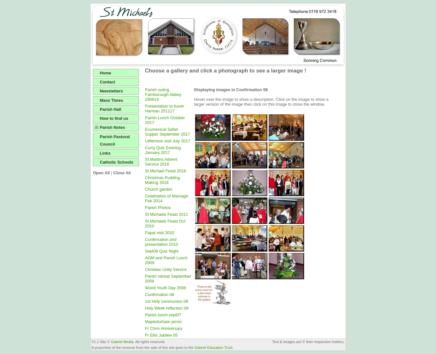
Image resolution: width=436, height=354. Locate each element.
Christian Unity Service (166, 269)
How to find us (114, 118)
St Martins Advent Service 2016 (161, 162)
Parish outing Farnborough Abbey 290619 (163, 94)
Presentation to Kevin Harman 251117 (164, 108)
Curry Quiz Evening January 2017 (163, 150)
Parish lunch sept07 (163, 314)
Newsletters (111, 91)
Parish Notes (112, 127)
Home (105, 73)
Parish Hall (110, 109)
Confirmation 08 (159, 294)
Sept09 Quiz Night (162, 251)
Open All (101, 172)
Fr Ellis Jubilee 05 (161, 335)
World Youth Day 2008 (165, 287)
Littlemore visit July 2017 (167, 141)
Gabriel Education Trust (213, 347)
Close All (122, 172)
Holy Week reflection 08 (167, 308)
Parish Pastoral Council (115, 140)
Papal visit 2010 (159, 232)
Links (105, 153)
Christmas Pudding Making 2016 (162, 180)
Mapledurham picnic (163, 321)
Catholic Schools (116, 162)
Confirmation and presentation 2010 (161, 242)
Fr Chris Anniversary (164, 328)
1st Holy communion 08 (166, 301)
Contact (107, 82)
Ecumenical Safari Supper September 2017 (167, 132)
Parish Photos (158, 207)
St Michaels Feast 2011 (166, 214)
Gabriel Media (122, 342)
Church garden (159, 189)
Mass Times (111, 100)
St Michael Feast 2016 (165, 170)
